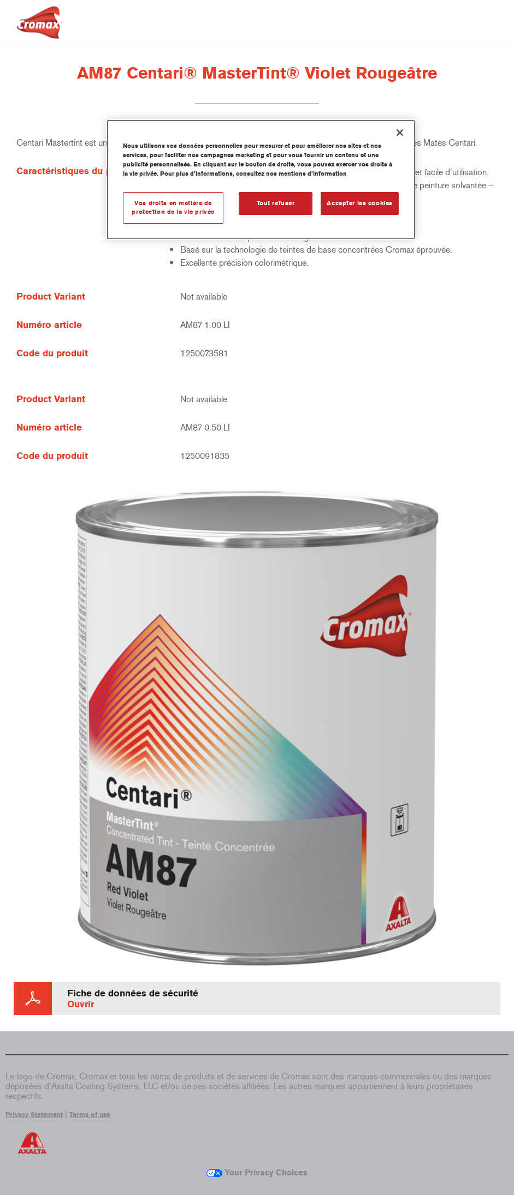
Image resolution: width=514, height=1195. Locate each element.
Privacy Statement (34, 1115)
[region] (261, 180)
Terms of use (89, 1115)
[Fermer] (400, 133)
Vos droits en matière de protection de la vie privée (173, 207)
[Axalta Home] (39, 31)
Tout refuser (276, 203)
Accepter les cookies (359, 203)
